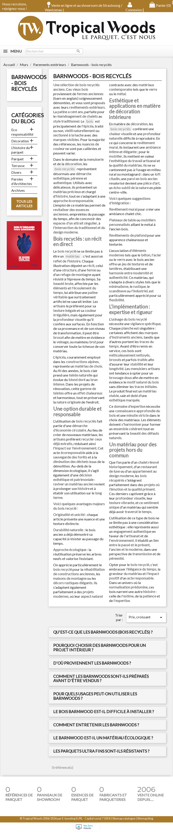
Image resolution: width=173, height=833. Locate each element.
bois (89, 121)
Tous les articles (24, 203)
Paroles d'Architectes (21, 181)
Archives (18, 190)
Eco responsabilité (22, 132)
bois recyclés (65, 169)
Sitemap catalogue (123, 818)
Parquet (17, 159)
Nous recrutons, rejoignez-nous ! (14, 6)
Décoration (20, 141)
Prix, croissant (146, 617)
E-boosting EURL (72, 818)
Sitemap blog (145, 818)
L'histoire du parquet (20, 149)
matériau (73, 256)
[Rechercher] (54, 51)
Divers (16, 172)
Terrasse (18, 165)
